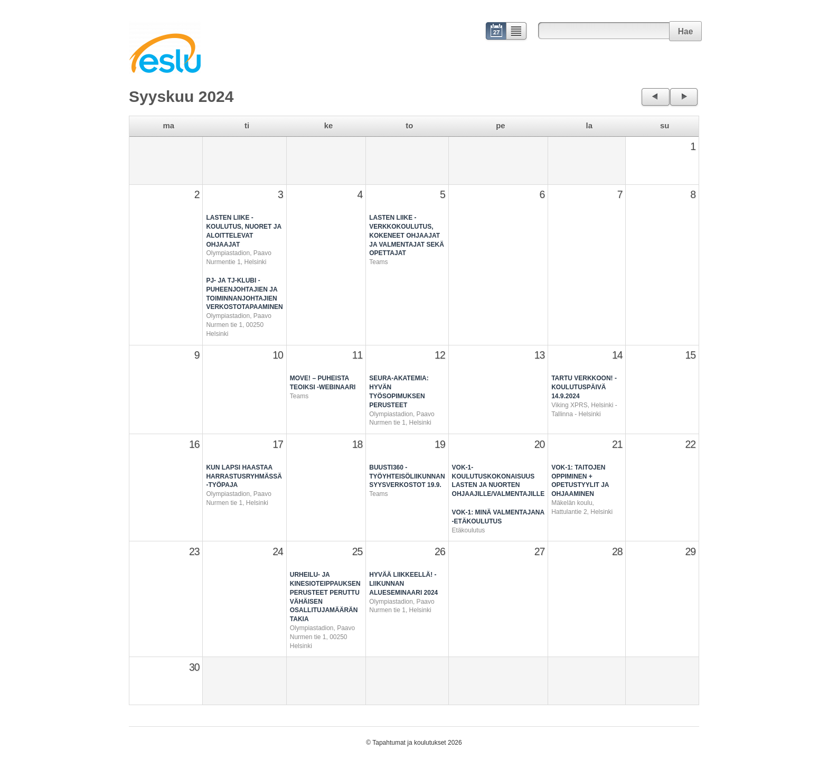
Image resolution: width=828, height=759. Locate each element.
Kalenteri (495, 32)
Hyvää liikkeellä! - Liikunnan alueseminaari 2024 (403, 583)
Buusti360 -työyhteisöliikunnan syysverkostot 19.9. (407, 476)
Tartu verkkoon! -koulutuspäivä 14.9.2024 (584, 387)
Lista (517, 32)
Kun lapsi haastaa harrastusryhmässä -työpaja (244, 476)
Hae (685, 31)
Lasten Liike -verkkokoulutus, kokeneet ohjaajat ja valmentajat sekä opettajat (406, 235)
